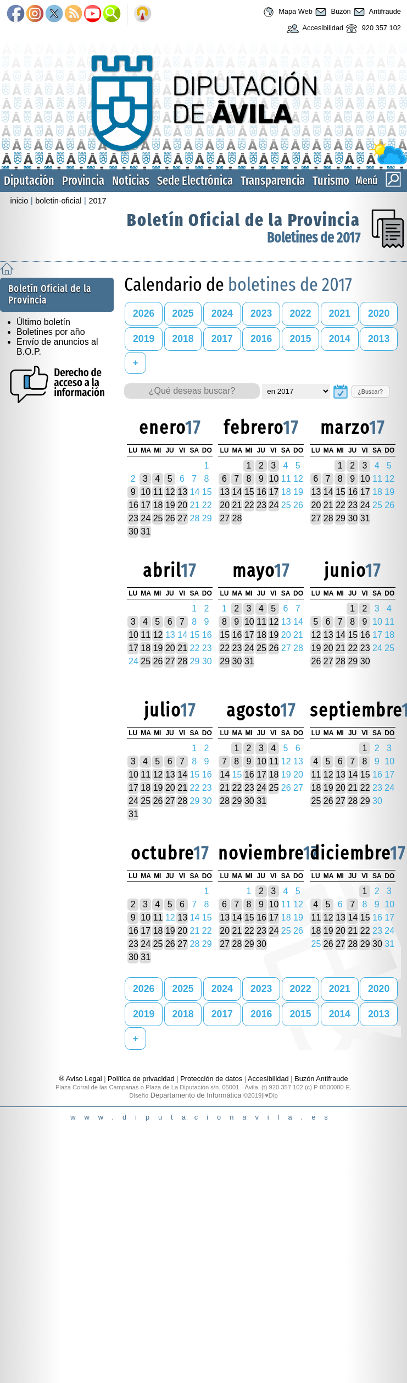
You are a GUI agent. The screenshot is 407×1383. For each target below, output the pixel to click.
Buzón (332, 12)
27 (182, 518)
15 (249, 492)
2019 (143, 338)
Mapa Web (286, 12)
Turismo (331, 180)
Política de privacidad (141, 1079)
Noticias (130, 180)
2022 (300, 313)
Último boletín (43, 322)
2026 (143, 313)
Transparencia (273, 180)
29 (340, 518)
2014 (339, 338)
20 (182, 505)
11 (158, 492)
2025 (182, 313)
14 (237, 492)
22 (249, 505)
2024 (222, 313)
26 (170, 518)
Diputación (29, 180)
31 (145, 531)
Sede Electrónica (195, 180)
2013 (378, 338)
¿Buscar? (370, 391)
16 (133, 505)
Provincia (83, 180)
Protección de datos (211, 1079)
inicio (19, 200)
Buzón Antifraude (321, 1079)
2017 (97, 200)
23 (133, 518)
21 (237, 505)
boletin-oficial (58, 200)
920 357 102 (372, 28)
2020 (378, 313)
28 (237, 518)
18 (158, 505)
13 (182, 492)
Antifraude (376, 12)
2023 (261, 313)
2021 (339, 313)
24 (145, 518)
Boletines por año (50, 332)
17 (145, 505)
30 (133, 531)
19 (170, 505)
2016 (261, 338)
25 (158, 518)
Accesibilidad (314, 28)
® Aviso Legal (81, 1079)
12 (170, 492)
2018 (182, 338)
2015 (300, 338)
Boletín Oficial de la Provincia (243, 220)
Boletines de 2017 (313, 237)
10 (145, 492)
